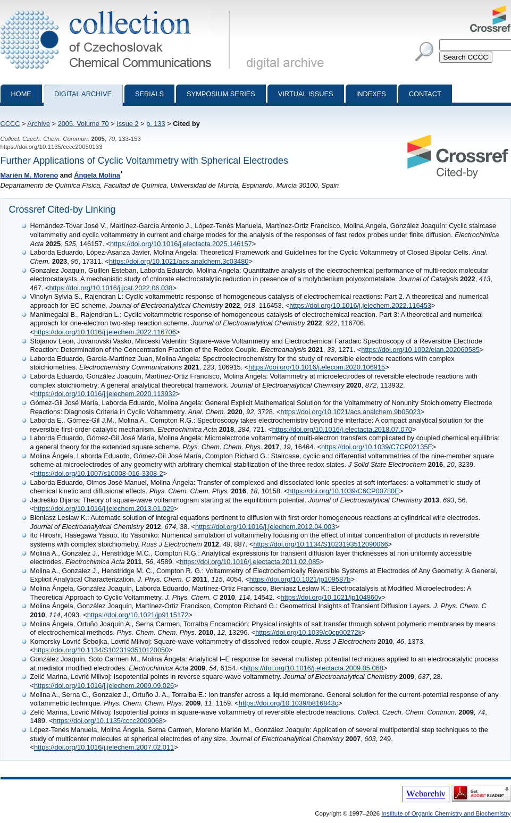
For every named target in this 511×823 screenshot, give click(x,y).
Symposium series (221, 94)
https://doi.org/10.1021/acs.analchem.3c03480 (179, 261)
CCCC (10, 124)
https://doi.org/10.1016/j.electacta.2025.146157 (181, 244)
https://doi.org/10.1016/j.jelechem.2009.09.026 (104, 686)
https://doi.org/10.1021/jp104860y (331, 597)
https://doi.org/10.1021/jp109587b (300, 579)
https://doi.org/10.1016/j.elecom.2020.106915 (316, 367)
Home (21, 94)
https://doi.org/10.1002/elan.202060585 (420, 350)
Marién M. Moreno (29, 175)
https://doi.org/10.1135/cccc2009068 (108, 721)
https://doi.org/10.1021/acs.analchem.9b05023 (351, 412)
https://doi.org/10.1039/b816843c (288, 703)
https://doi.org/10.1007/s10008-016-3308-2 (98, 473)
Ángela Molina (97, 175)
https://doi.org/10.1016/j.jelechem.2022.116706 (105, 332)
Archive (38, 124)
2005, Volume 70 (83, 124)
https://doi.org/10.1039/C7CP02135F (376, 447)
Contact (425, 94)
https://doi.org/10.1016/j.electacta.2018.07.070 (342, 429)
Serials (149, 94)
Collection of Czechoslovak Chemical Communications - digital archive (117, 9)
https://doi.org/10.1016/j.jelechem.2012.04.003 (265, 527)
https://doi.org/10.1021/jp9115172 (138, 615)
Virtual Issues (305, 94)
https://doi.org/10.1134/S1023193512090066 (320, 544)
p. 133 (155, 124)
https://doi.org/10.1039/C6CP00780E (343, 491)
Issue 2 (127, 124)
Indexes (371, 94)
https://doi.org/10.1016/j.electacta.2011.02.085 (250, 562)
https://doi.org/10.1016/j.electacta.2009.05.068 (313, 668)
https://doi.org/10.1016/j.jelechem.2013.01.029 (104, 509)
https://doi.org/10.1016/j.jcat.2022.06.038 (110, 288)
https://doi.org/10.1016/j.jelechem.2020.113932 (105, 394)
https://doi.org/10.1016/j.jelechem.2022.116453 (360, 305)
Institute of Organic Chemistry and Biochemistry (445, 813)
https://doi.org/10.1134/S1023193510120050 (101, 650)
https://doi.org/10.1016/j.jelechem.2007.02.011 (104, 747)
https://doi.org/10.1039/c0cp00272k (308, 632)
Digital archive (83, 94)
